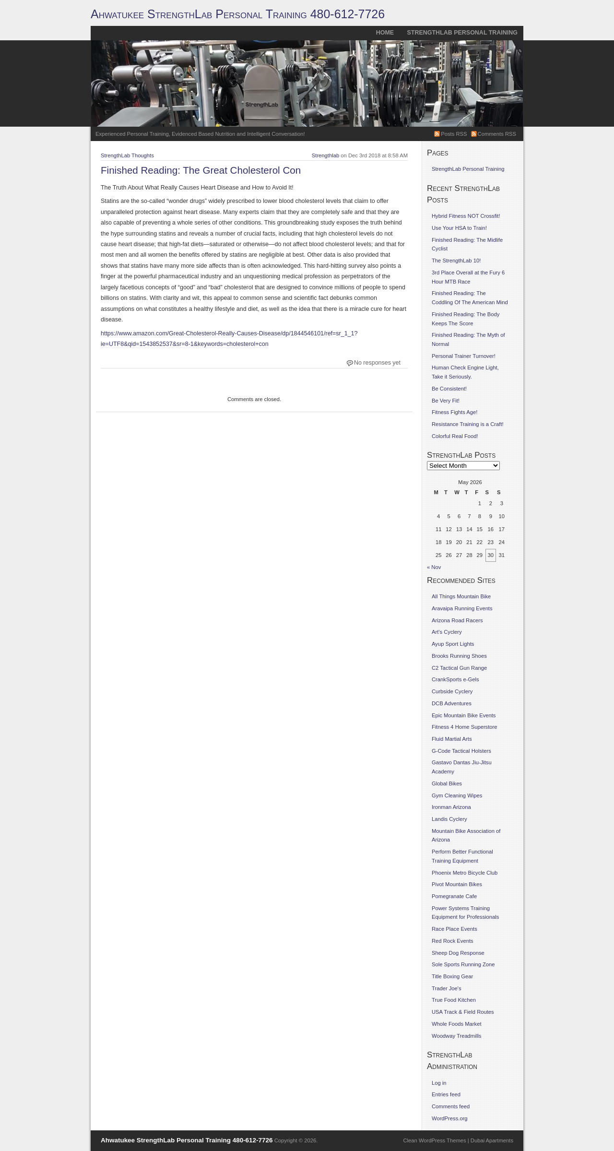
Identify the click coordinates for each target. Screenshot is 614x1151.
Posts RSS (454, 134)
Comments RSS (497, 134)
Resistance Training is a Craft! (468, 424)
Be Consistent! (449, 389)
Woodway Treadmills (456, 1036)
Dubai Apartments (492, 1140)
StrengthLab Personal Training (462, 32)
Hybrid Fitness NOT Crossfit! (466, 216)
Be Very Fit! (446, 400)
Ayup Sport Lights (453, 644)
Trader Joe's (446, 988)
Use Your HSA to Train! (459, 228)
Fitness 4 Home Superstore (464, 727)
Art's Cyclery (447, 632)
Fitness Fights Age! (454, 412)
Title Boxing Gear (452, 976)
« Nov (434, 567)
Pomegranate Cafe (454, 896)
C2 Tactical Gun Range (459, 668)
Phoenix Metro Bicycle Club (464, 873)
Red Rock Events (452, 941)
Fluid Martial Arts (452, 739)
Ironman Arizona (451, 807)
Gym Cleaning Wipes (457, 795)
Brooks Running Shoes (459, 656)
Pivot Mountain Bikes (457, 884)
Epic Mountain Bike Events (464, 715)
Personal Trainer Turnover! (464, 356)
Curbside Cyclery (452, 691)
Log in (439, 1083)
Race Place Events (454, 929)
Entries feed (446, 1094)
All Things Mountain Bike (461, 596)
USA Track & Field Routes (463, 1012)
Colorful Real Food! (455, 436)
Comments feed (451, 1106)
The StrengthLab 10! (456, 260)
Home (385, 32)
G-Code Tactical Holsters (461, 751)
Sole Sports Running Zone (463, 964)
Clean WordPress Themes (434, 1140)
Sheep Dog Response (458, 953)
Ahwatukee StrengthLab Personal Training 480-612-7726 (238, 14)
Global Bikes (447, 783)
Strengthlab (325, 155)
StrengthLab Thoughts (127, 155)
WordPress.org (450, 1118)
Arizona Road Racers (457, 620)
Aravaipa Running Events (462, 608)
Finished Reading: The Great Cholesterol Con (201, 170)
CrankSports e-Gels (455, 679)
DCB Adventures (452, 703)
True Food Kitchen (454, 1000)
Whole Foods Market (457, 1024)
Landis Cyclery (449, 819)
